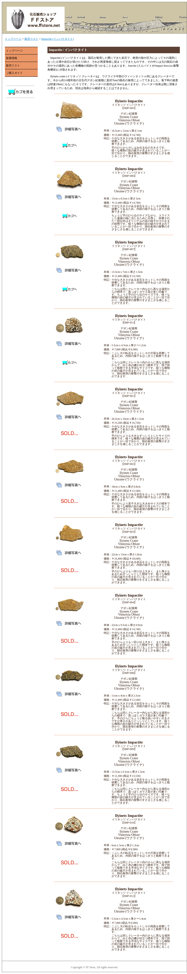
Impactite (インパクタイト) (57, 38)
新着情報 (11, 58)
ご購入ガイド (14, 73)
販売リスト (31, 38)
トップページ (13, 38)
